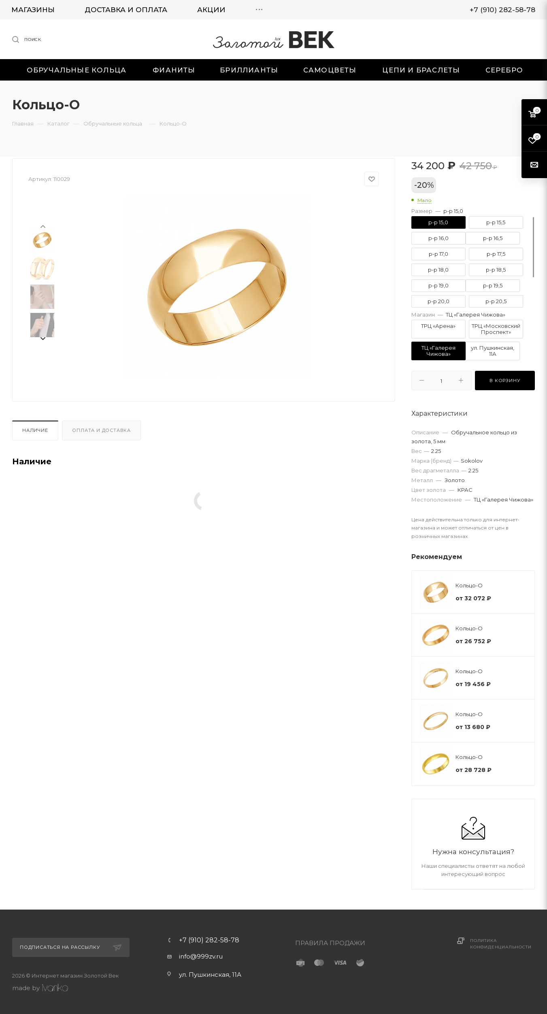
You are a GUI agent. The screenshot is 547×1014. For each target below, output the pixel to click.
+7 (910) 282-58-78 (209, 940)
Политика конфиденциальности (500, 944)
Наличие (35, 430)
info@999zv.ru (201, 956)
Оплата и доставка (101, 430)
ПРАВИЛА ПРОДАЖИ (330, 943)
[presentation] (42, 226)
